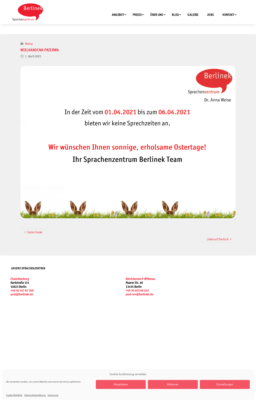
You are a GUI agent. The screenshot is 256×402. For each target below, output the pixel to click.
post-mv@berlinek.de (139, 294)
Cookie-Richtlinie (14, 395)
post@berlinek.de (21, 294)
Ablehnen (173, 384)
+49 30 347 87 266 (22, 290)
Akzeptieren (121, 384)
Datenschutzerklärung (35, 395)
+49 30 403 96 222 (137, 290)
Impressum (53, 395)
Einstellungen (224, 384)
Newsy (29, 43)
